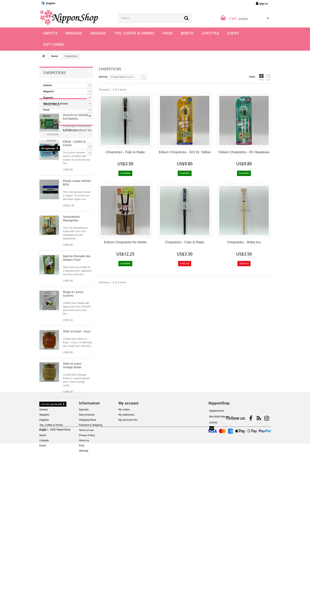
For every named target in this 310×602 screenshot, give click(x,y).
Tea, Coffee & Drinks (134, 33)
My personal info (127, 546)
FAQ (81, 571)
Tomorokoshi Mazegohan (71, 314)
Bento (187, 33)
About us (84, 566)
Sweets (50, 33)
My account (128, 529)
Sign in (262, 3)
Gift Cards (53, 44)
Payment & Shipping (90, 551)
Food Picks (52, 128)
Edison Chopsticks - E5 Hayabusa (243, 152)
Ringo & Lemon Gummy (73, 389)
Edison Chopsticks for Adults (125, 242)
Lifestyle (210, 33)
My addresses (126, 540)
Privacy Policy (87, 561)
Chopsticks (52, 134)
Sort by (103, 76)
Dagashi (98, 33)
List (268, 77)
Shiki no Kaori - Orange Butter (73, 461)
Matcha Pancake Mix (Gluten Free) (76, 353)
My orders (124, 535)
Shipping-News (87, 546)
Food (168, 33)
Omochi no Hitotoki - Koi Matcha (76, 180)
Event (233, 33)
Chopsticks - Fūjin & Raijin (125, 152)
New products (57, 226)
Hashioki (51, 140)
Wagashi (73, 33)
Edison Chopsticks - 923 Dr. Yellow (185, 152)
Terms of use (86, 556)
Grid (261, 77)
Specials (51, 167)
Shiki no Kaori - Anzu (76, 427)
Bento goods (53, 122)
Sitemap (83, 576)
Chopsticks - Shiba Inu (244, 242)
